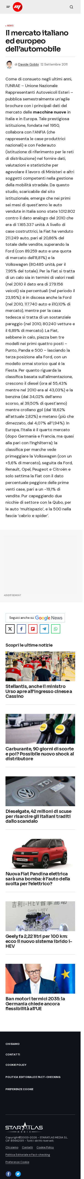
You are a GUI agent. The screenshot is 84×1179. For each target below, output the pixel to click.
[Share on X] (10, 628)
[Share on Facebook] (21, 628)
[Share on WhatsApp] (55, 628)
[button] (8, 7)
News (10, 26)
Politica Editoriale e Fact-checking (32, 1077)
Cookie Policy (15, 1064)
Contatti (12, 1054)
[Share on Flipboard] (32, 628)
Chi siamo (12, 1044)
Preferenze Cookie (19, 1089)
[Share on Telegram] (44, 628)
